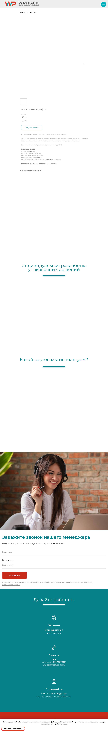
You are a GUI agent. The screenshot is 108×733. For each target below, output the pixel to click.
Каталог (33, 12)
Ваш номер (8, 560)
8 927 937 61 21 (59, 662)
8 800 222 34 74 (54, 634)
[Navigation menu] (103, 4)
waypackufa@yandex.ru (54, 665)
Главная (23, 12)
